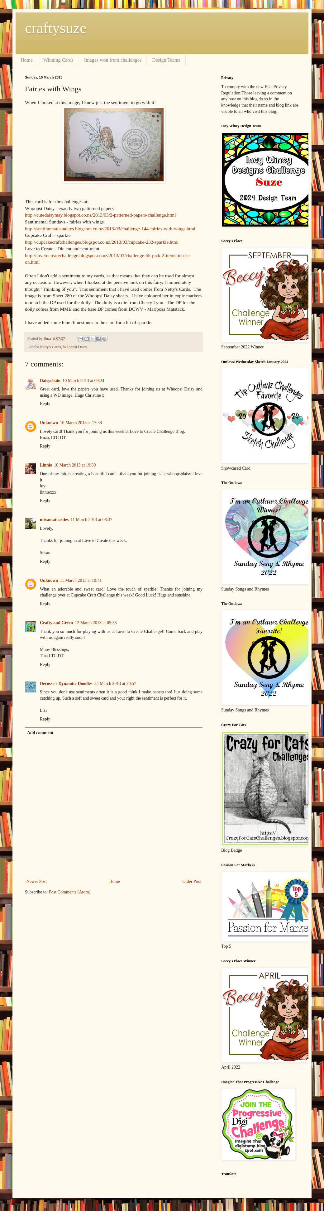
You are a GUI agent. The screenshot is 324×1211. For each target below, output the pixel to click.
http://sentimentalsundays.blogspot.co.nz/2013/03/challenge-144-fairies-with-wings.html (110, 228)
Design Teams (166, 60)
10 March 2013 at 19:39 (75, 465)
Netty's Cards (50, 347)
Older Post (192, 881)
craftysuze (55, 28)
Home (27, 60)
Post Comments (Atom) (69, 892)
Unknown (49, 422)
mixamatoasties (54, 519)
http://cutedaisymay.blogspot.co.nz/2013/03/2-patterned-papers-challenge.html (100, 215)
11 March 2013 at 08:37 (91, 519)
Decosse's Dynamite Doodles (66, 683)
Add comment (40, 732)
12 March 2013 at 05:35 (96, 622)
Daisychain (50, 380)
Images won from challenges (112, 60)
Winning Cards (58, 60)
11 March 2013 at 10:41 (81, 580)
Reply (45, 403)
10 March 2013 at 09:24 (83, 380)
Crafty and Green (56, 622)
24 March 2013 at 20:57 (115, 683)
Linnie (46, 465)
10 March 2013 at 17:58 (81, 422)
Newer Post (36, 881)
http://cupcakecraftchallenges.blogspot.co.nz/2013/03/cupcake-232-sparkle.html (102, 242)
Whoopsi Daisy (75, 347)
